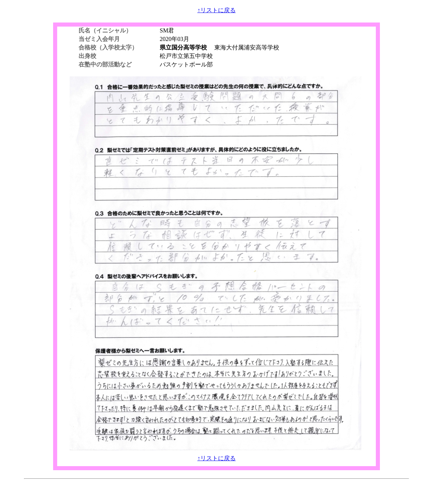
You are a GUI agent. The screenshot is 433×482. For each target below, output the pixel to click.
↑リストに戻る (216, 10)
